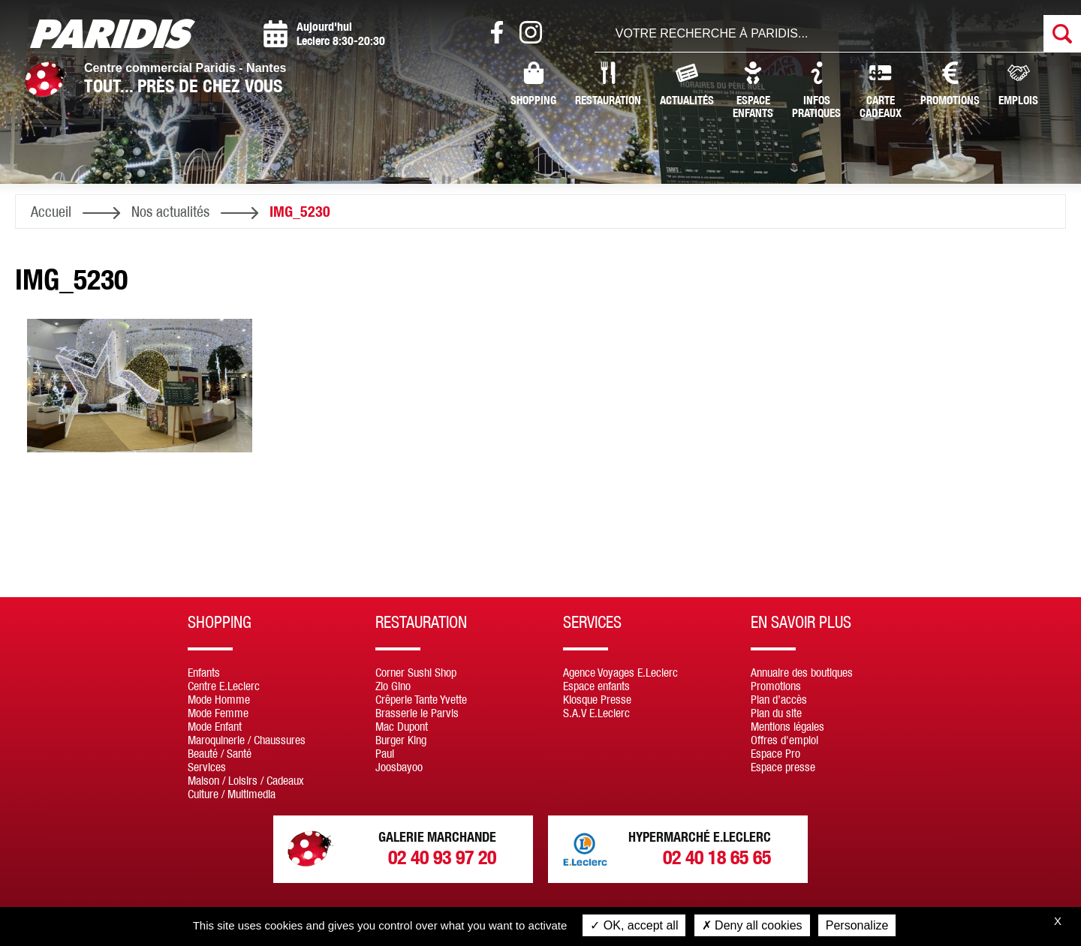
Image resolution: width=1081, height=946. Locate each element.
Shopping (533, 84)
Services (207, 766)
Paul (384, 753)
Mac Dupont (401, 726)
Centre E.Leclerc (224, 685)
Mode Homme (219, 699)
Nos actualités (170, 211)
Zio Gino (393, 685)
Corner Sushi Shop (415, 672)
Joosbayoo (399, 766)
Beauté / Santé (219, 753)
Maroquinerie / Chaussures (247, 739)
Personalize (857, 925)
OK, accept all (634, 925)
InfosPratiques (816, 90)
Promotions (950, 84)
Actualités (687, 84)
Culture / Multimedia (232, 793)
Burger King (400, 739)
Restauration (608, 84)
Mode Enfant (215, 726)
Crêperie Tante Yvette (421, 699)
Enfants (204, 672)
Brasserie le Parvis (417, 712)
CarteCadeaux (881, 90)
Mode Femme (218, 712)
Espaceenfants (753, 90)
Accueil (51, 211)
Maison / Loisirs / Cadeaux (246, 780)
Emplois (1018, 84)
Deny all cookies (752, 925)
